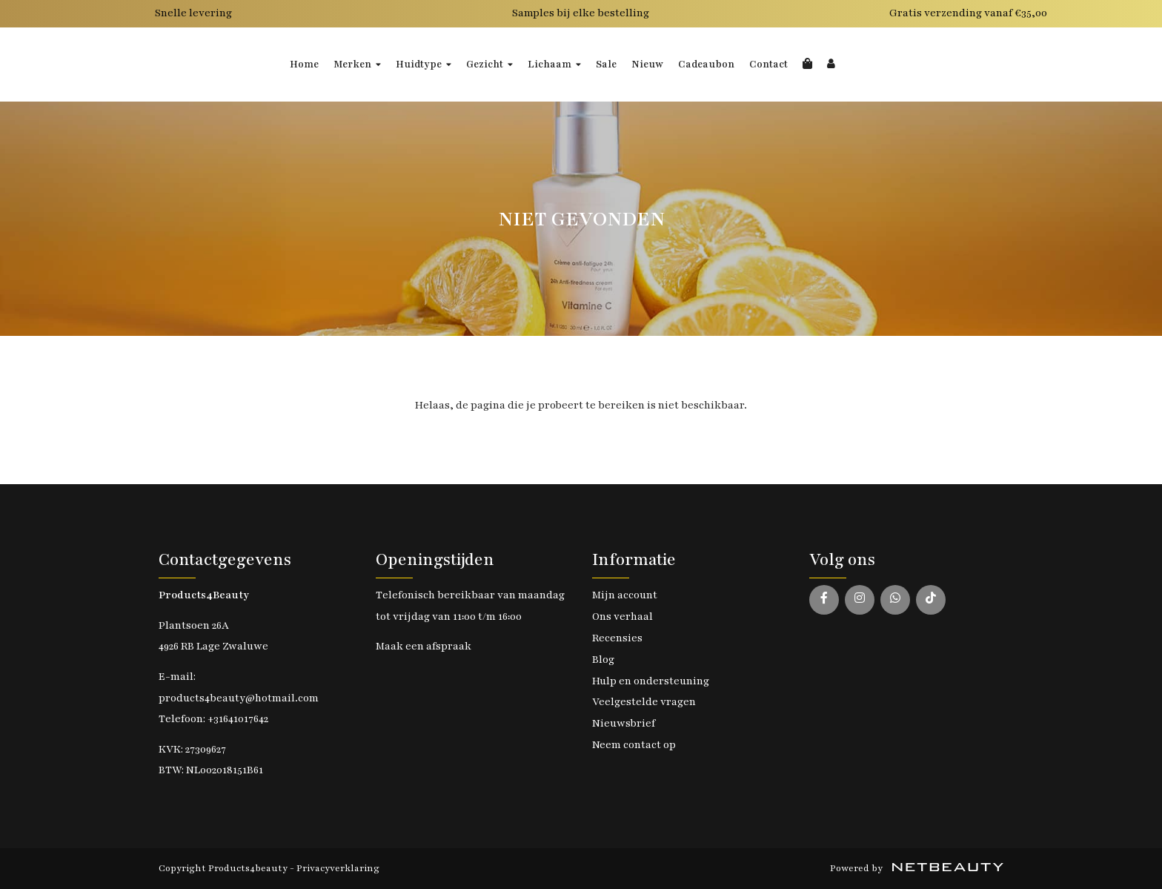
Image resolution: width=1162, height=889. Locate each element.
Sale (606, 64)
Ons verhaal (622, 616)
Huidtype (423, 64)
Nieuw (647, 64)
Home (304, 64)
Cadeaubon (706, 64)
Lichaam (554, 64)
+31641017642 (238, 719)
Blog (603, 659)
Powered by (916, 868)
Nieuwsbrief (623, 723)
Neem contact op (634, 745)
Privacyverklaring (337, 868)
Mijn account (624, 595)
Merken (357, 64)
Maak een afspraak (423, 646)
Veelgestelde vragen (644, 702)
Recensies (617, 638)
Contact (768, 64)
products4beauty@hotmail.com (239, 698)
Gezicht (489, 64)
